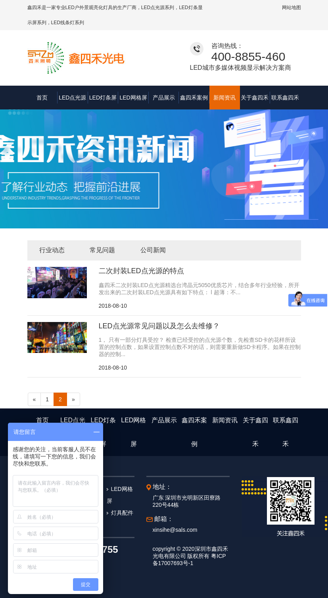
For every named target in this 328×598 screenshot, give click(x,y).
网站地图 (291, 7)
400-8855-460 (248, 56)
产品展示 (164, 97)
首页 (42, 97)
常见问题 (102, 250)
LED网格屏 (133, 97)
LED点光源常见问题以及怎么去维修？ (159, 326)
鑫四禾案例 (194, 97)
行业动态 (52, 250)
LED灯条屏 (103, 97)
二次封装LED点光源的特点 (141, 271)
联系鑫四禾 (285, 97)
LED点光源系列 (157, 7)
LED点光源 (72, 97)
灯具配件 (122, 513)
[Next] (73, 399)
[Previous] (34, 399)
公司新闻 (153, 250)
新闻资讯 (224, 97)
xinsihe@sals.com (175, 530)
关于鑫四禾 (255, 97)
